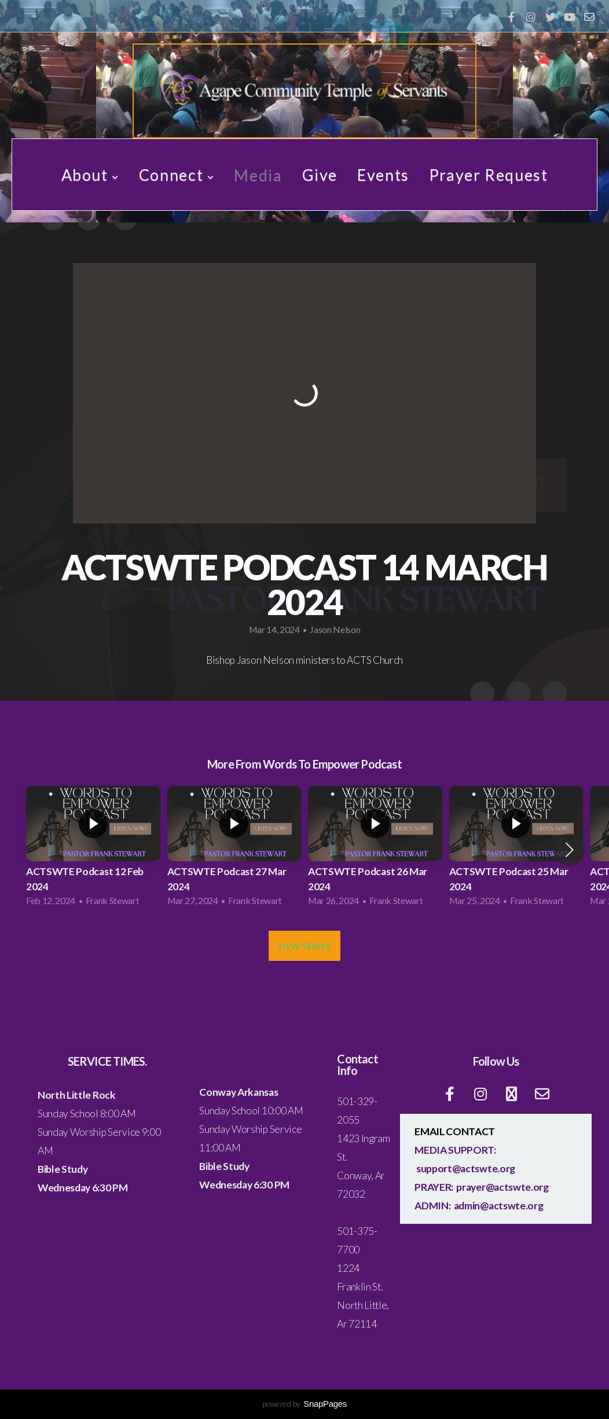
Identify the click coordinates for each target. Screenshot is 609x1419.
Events (383, 174)
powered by (304, 1404)
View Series (304, 946)
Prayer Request (488, 174)
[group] (93, 849)
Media (258, 174)
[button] (569, 849)
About (90, 174)
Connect (177, 174)
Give (319, 174)
